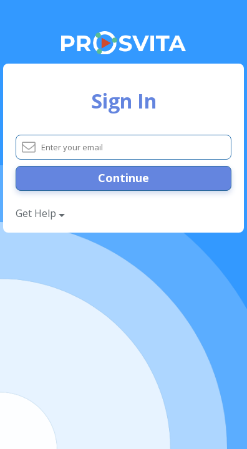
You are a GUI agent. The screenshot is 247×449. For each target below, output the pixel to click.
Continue (123, 177)
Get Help (40, 213)
